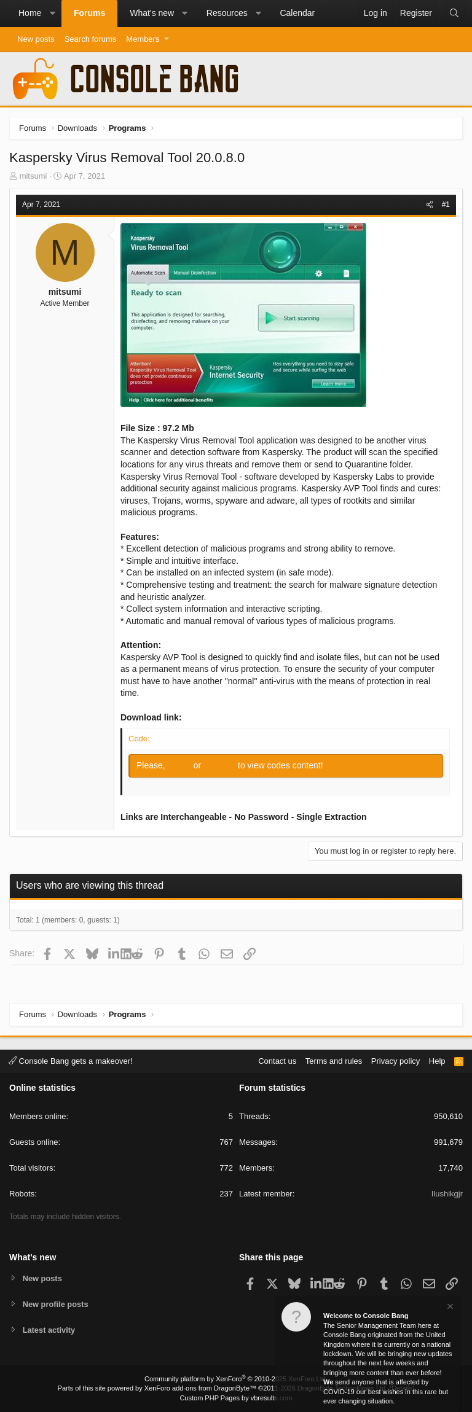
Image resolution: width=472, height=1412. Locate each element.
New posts (36, 39)
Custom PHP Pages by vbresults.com (235, 1398)
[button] (52, 13)
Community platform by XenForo (236, 1379)
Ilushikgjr (447, 1193)
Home (29, 13)
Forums (89, 13)
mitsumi (33, 176)
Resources (227, 13)
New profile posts (56, 1303)
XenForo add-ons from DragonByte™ (200, 1388)
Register (220, 765)
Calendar (297, 13)
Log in (181, 765)
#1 (446, 204)
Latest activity (49, 1330)
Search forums (91, 39)
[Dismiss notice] (449, 1308)
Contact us (277, 1060)
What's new (152, 13)
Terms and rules (333, 1060)
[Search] (454, 13)
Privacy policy (395, 1060)
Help (437, 1060)
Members (142, 39)
